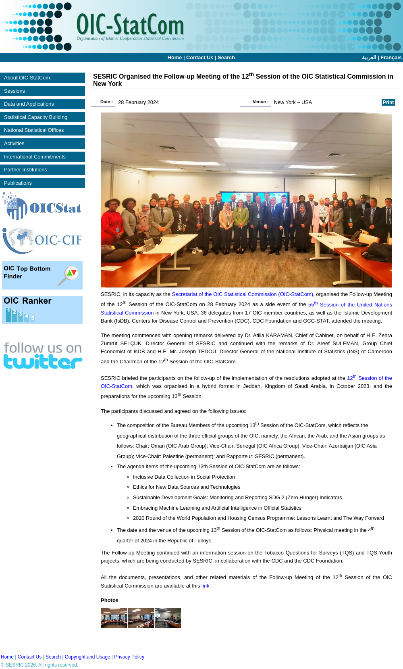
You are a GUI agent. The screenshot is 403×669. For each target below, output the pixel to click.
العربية (369, 57)
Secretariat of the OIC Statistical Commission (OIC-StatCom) (242, 294)
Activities (14, 143)
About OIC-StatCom (27, 78)
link (206, 586)
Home (175, 57)
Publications (18, 183)
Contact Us (200, 57)
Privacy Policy (129, 657)
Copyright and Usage (87, 657)
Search (226, 57)
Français (391, 57)
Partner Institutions (25, 170)
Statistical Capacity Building (35, 117)
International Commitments (35, 157)
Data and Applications (29, 104)
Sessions (14, 91)
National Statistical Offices (34, 130)
